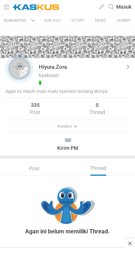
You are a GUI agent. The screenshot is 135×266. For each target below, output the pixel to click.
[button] (19, 68)
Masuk (123, 7)
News (100, 20)
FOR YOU (52, 20)
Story (77, 20)
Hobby (123, 20)
